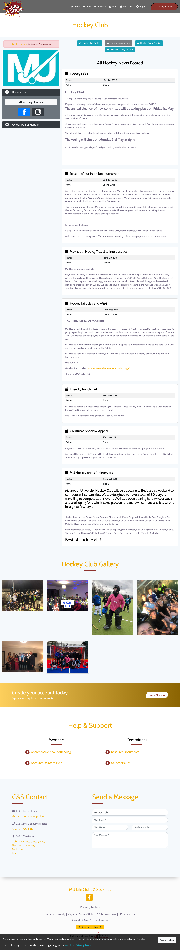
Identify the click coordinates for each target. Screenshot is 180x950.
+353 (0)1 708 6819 (22, 828)
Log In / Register (164, 6)
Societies (100, 6)
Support (141, 6)
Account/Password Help (46, 763)
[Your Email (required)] (130, 820)
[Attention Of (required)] (130, 812)
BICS (106, 914)
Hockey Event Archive (149, 43)
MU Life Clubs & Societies (90, 889)
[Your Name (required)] (110, 827)
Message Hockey (31, 102)
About (75, 6)
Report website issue (90, 927)
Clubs (87, 6)
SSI (127, 914)
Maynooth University (55, 914)
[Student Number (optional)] (150, 827)
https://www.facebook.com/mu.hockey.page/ (108, 368)
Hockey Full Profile (89, 43)
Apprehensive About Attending (51, 752)
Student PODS (120, 763)
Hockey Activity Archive (120, 49)
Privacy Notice (90, 907)
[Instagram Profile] (38, 112)
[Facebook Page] (24, 112)
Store (113, 6)
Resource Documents (125, 752)
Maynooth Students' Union (81, 914)
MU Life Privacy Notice (79, 945)
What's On (126, 6)
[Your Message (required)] (130, 840)
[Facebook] (90, 898)
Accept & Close (167, 940)
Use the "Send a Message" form (28, 816)
